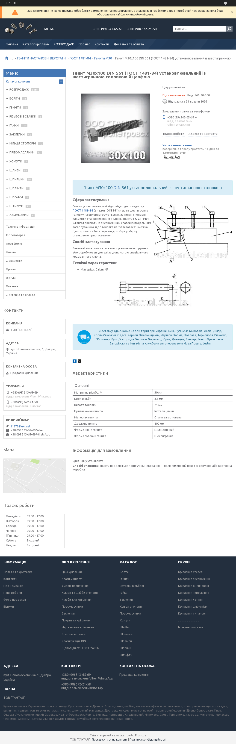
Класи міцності (72, 578)
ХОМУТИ (15, 161)
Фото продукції (14, 599)
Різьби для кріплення (76, 599)
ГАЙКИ (14, 125)
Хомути (125, 620)
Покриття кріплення (76, 620)
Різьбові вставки (74, 634)
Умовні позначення (75, 585)
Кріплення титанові (192, 613)
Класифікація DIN (74, 641)
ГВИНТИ (15, 107)
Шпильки (126, 634)
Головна (12, 44)
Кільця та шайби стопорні (80, 592)
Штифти (126, 654)
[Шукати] (229, 29)
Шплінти (126, 641)
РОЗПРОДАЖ (64, 44)
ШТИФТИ (16, 206)
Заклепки (68, 613)
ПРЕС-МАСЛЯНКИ (21, 152)
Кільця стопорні (131, 606)
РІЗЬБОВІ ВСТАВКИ (22, 116)
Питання (12, 286)
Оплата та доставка (17, 571)
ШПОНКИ (16, 197)
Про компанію (13, 585)
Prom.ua (140, 735)
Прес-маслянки (72, 606)
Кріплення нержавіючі (193, 592)
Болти (124, 571)
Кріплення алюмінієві (192, 606)
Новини (11, 252)
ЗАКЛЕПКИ (17, 134)
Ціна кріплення (72, 571)
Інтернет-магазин (190, 627)
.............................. (188, 620)
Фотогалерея (15, 235)
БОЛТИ (14, 98)
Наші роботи (12, 592)
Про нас (84, 44)
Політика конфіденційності (148, 739)
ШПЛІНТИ (16, 188)
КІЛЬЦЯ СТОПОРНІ (22, 143)
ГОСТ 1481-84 (80, 58)
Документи (14, 260)
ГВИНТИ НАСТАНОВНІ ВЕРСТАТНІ (41, 58)
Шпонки (125, 648)
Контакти (102, 44)
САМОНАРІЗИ (19, 215)
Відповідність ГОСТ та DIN (80, 648)
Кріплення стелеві (190, 571)
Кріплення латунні (190, 599)
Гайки (123, 592)
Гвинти (124, 578)
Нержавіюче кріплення (78, 627)
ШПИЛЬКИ (16, 179)
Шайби (125, 627)
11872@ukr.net (20, 426)
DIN (117, 187)
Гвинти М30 (103, 58)
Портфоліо (14, 243)
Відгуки (11, 277)
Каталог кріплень (36, 44)
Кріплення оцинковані (193, 585)
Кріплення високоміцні (194, 578)
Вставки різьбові (132, 585)
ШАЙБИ (15, 170)
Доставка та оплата (129, 44)
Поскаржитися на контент (109, 739)
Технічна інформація (20, 226)
